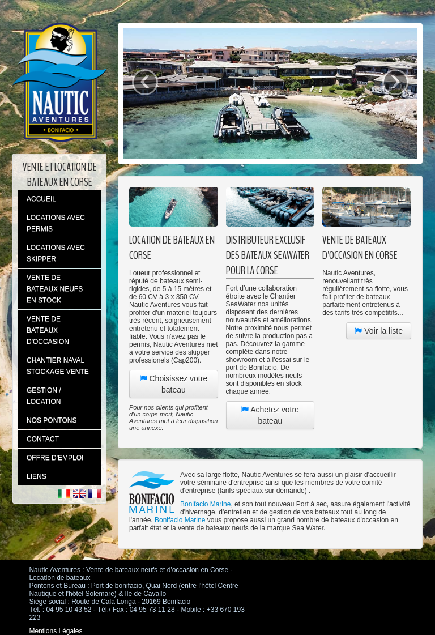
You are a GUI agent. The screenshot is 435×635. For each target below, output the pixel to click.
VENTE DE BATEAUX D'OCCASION (48, 330)
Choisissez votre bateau (174, 384)
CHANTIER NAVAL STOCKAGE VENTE (58, 366)
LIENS (36, 476)
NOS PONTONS (51, 420)
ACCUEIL (41, 199)
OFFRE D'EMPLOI (55, 458)
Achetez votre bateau (270, 415)
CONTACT (43, 439)
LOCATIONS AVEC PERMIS (56, 223)
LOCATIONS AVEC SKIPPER (56, 253)
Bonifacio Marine (205, 504)
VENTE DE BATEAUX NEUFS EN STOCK (55, 289)
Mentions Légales (55, 631)
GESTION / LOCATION (44, 396)
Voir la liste (379, 330)
